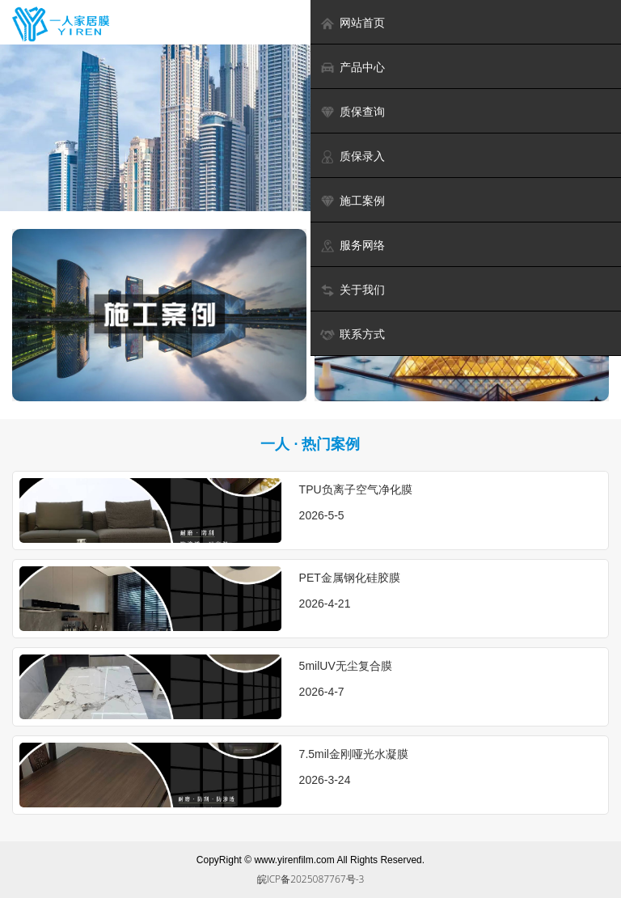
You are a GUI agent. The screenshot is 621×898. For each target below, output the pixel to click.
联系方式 (352, 334)
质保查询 (352, 112)
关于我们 (352, 290)
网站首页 (352, 23)
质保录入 (352, 156)
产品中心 (352, 67)
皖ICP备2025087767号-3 (311, 879)
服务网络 (352, 245)
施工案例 (352, 201)
